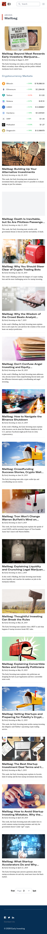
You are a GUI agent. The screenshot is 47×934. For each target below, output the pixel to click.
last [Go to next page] (34, 890)
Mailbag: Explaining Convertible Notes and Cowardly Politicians (23, 665)
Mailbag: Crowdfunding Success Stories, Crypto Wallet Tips (23, 472)
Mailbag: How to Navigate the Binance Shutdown (22, 418)
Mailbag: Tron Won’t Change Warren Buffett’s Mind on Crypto (21, 519)
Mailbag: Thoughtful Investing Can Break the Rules (22, 618)
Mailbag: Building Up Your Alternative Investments (19, 170)
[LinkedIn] (13, 917)
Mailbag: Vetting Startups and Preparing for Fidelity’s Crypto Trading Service (22, 717)
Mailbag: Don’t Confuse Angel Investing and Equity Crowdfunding (22, 367)
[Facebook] (5, 917)
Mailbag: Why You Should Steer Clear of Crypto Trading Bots (23, 268)
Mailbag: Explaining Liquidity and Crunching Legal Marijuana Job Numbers (23, 569)
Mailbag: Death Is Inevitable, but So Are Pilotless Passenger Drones (23, 222)
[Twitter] (9, 917)
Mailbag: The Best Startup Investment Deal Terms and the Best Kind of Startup (23, 767)
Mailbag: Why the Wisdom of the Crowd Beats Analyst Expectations (21, 317)
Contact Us (9, 922)
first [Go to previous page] (13, 890)
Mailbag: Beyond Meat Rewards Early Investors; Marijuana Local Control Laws (23, 56)
